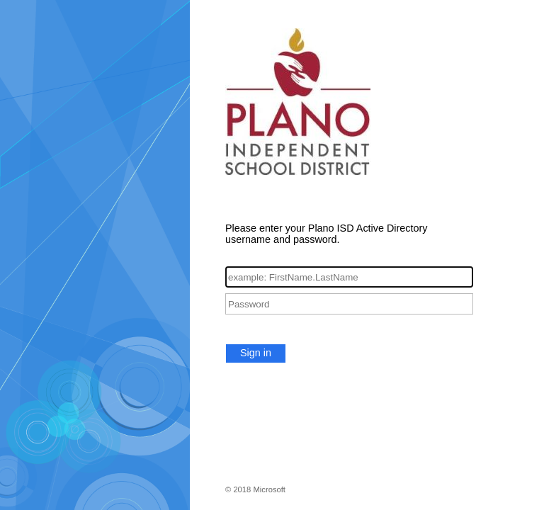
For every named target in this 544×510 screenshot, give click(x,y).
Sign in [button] (255, 352)
